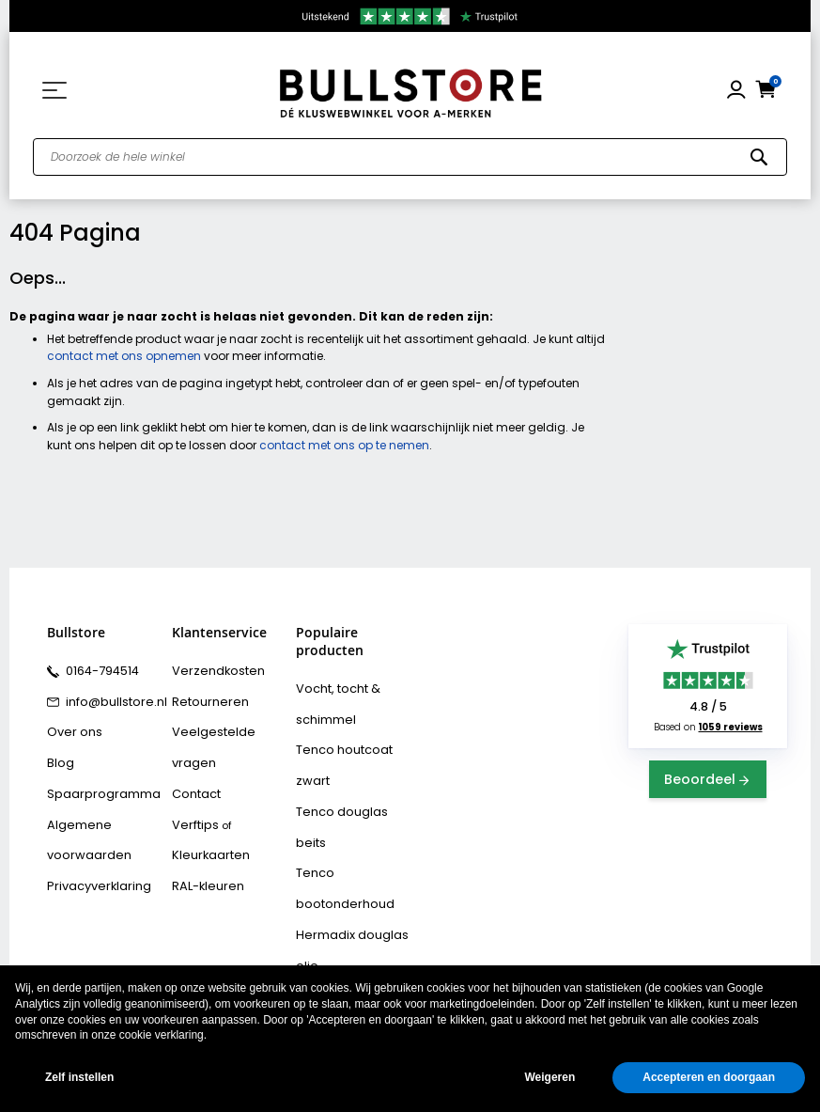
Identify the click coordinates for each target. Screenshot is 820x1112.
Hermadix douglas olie (356, 823)
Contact (193, 751)
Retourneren (204, 696)
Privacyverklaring (92, 860)
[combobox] (410, 157)
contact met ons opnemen (124, 356)
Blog (58, 751)
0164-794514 (97, 669)
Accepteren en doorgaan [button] (708, 1077)
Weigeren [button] (549, 1077)
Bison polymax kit (341, 905)
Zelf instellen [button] (79, 1077)
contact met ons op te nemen (344, 445)
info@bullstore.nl (108, 696)
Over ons (70, 723)
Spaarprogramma (95, 778)
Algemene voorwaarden (82, 819)
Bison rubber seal (341, 932)
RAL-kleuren (203, 832)
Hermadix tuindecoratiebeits (345, 864)
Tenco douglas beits (350, 768)
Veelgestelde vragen (227, 723)
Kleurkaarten (206, 805)
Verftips (192, 778)
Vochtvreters (329, 959)
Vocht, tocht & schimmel (332, 701)
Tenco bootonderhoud (354, 796)
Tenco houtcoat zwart (353, 741)
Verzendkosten (211, 669)
